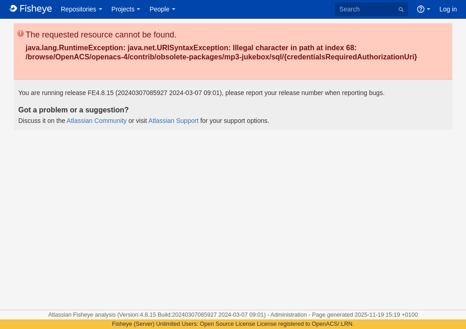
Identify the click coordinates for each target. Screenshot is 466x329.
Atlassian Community (97, 120)
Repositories (78, 9)
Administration (288, 315)
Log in (448, 9)
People (159, 9)
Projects (123, 9)
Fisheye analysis (95, 315)
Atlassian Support (173, 120)
